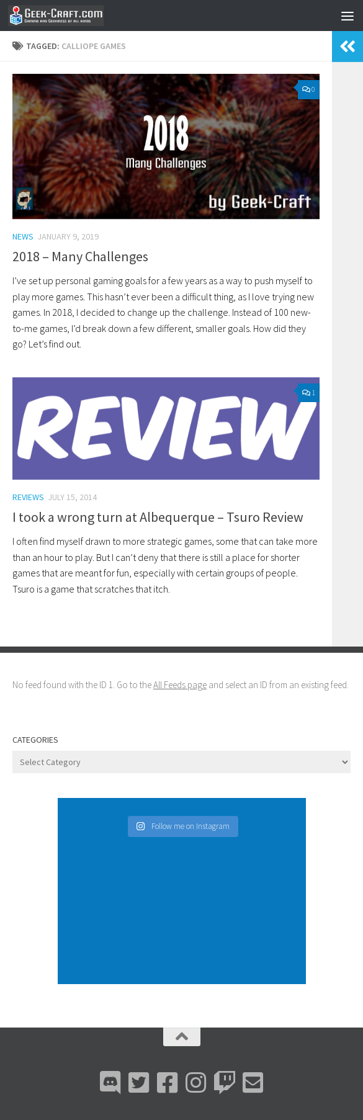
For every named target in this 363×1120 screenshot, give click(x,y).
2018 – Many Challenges (80, 256)
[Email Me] (253, 1083)
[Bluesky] (139, 1083)
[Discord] (110, 1083)
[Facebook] (167, 1083)
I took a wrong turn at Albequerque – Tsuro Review (157, 517)
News (23, 236)
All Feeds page (180, 685)
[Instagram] (196, 1083)
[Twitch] (224, 1083)
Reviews (28, 497)
